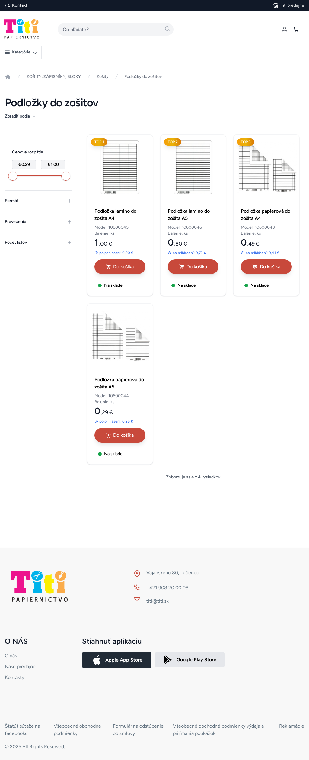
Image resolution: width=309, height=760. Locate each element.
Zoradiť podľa (20, 116)
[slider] (12, 176)
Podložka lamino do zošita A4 (115, 214)
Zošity (103, 76)
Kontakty (14, 677)
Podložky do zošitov (143, 76)
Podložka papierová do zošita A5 (119, 383)
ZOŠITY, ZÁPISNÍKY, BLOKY (54, 76)
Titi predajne (292, 5)
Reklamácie (291, 726)
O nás (11, 656)
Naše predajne (20, 666)
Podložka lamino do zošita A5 (189, 214)
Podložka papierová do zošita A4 (265, 214)
